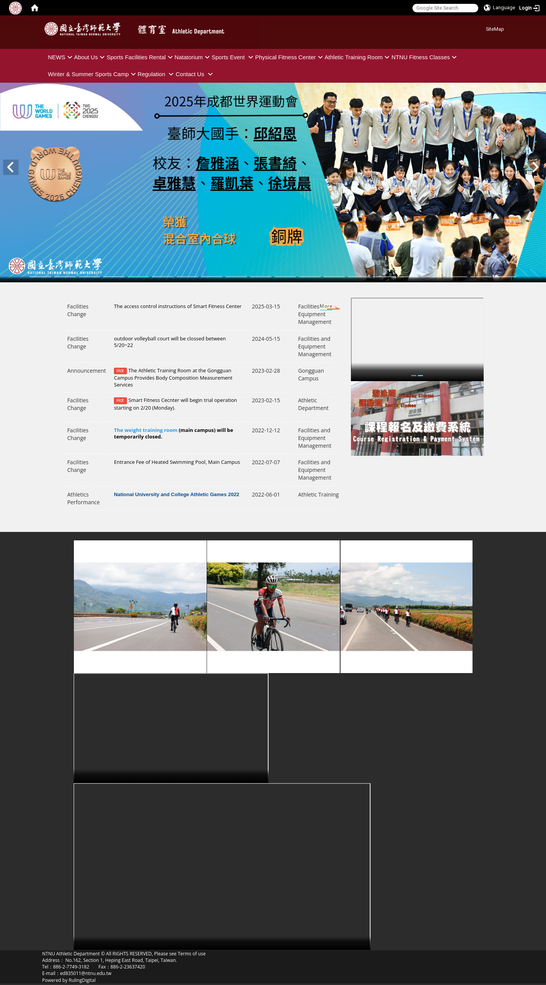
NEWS (61, 57)
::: (483, 28)
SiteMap (495, 29)
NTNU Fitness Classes (425, 57)
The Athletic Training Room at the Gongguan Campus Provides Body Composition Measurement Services (173, 377)
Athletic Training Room (358, 57)
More (318, 307)
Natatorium (193, 57)
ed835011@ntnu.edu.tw (86, 973)
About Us (90, 57)
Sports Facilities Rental (140, 57)
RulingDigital (82, 980)
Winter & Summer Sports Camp (93, 74)
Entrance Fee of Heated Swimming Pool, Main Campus (177, 461)
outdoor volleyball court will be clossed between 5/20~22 (170, 341)
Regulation (157, 74)
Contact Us (194, 74)
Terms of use (191, 953)
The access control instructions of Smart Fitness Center (178, 306)
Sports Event (233, 57)
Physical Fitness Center (290, 57)
